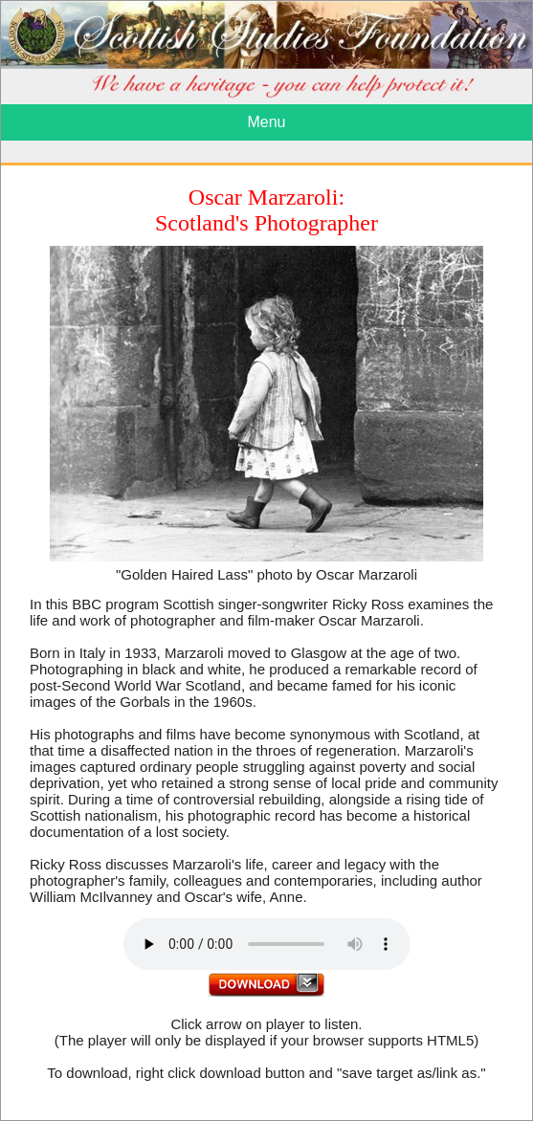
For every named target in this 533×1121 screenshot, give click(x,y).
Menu (266, 122)
